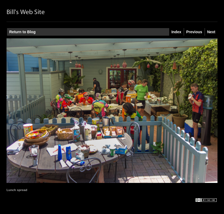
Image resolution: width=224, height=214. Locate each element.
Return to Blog (22, 32)
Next (211, 32)
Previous (194, 32)
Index (176, 32)
